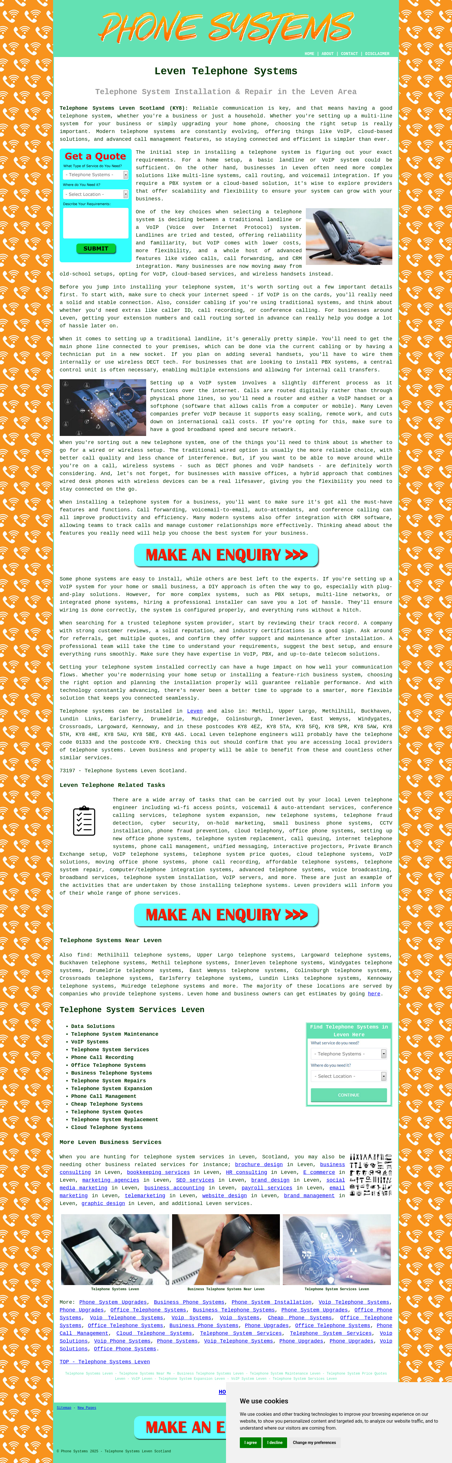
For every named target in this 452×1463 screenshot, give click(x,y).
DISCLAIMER (377, 54)
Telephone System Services (241, 1333)
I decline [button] (274, 1442)
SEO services (195, 1180)
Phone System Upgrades (113, 1302)
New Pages (87, 1408)
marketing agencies (110, 1180)
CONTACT (349, 54)
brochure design (259, 1165)
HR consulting (246, 1172)
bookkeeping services (158, 1172)
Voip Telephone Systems (354, 1302)
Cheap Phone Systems (300, 1318)
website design (224, 1196)
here (374, 994)
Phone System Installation (272, 1302)
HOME (309, 54)
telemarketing (145, 1196)
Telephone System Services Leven (132, 1010)
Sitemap (64, 1408)
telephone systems (178, 986)
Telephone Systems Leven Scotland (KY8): (124, 108)
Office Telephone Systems (148, 1310)
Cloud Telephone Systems (154, 1333)
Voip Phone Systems (122, 1341)
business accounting (174, 1188)
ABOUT (328, 54)
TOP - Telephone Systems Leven (105, 1362)
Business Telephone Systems (234, 1310)
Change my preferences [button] (314, 1442)
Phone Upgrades (82, 1310)
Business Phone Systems (189, 1302)
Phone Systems (177, 1341)
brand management (309, 1196)
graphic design (103, 1203)
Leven (195, 711)
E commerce (319, 1172)
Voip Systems (191, 1318)
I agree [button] (250, 1442)
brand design (270, 1180)
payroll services (267, 1188)
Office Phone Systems (125, 1349)
